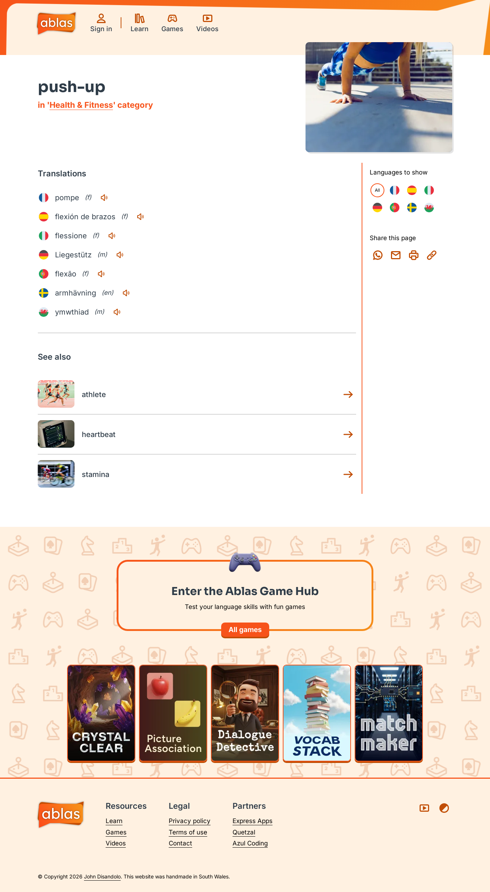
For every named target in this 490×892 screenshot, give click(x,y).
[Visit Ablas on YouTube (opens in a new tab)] (424, 808)
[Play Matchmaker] (389, 713)
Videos (116, 843)
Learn (114, 821)
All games (245, 629)
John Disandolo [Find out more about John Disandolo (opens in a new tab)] (102, 876)
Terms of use (188, 832)
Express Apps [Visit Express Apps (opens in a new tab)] (253, 821)
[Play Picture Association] (173, 713)
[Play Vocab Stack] (317, 713)
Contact (180, 843)
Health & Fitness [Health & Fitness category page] (81, 105)
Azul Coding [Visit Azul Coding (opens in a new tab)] (250, 843)
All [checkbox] (377, 190)
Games (116, 832)
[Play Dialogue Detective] (245, 713)
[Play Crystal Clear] (101, 713)
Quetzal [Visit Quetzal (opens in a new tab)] (244, 832)
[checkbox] (394, 190)
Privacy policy (190, 821)
